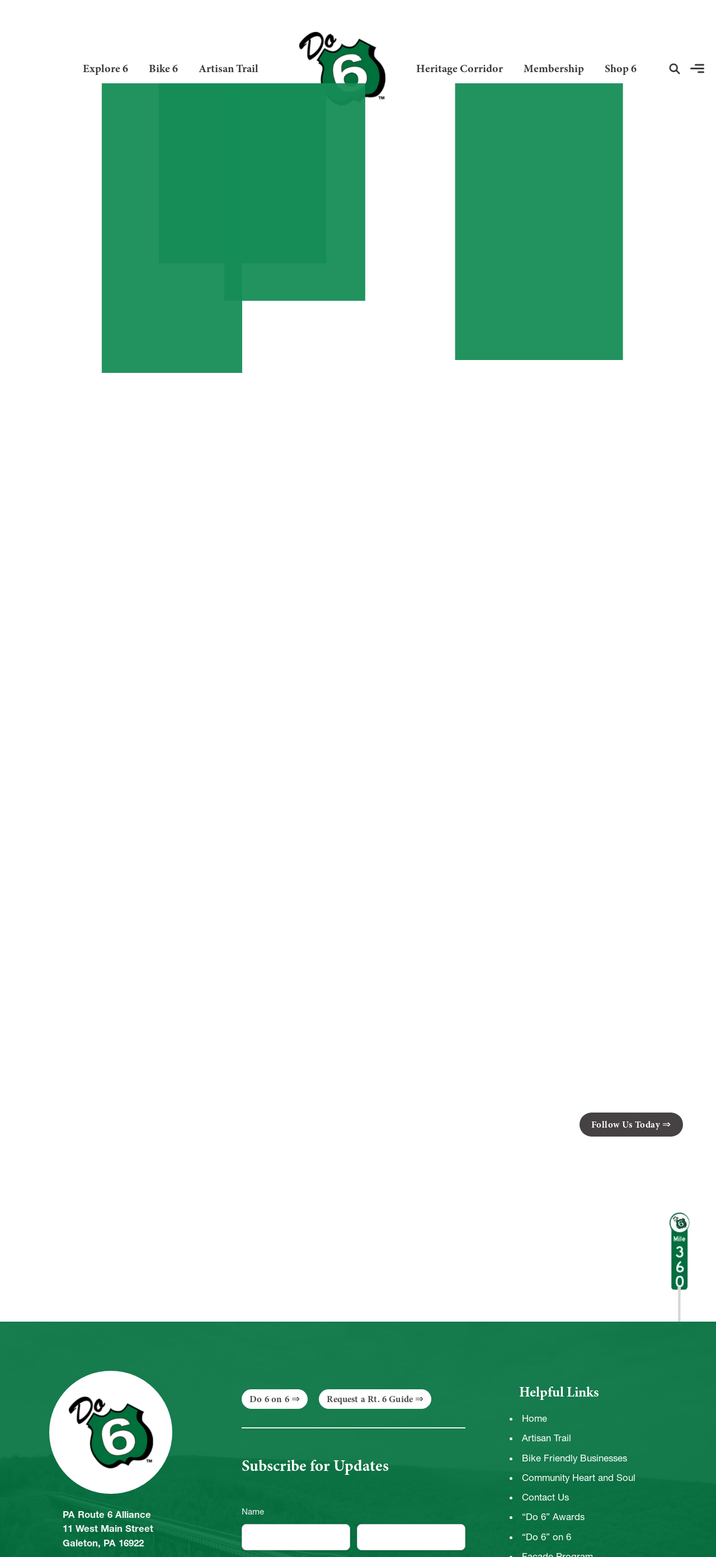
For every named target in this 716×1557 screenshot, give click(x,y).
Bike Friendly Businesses (574, 1458)
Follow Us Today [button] (626, 1124)
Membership (554, 68)
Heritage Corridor (459, 68)
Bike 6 (163, 68)
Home (534, 1418)
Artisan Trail (228, 68)
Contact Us (545, 1497)
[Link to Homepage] (338, 68)
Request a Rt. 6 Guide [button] (370, 1399)
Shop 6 (621, 68)
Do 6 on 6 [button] (269, 1399)
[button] (674, 69)
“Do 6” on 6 (546, 1536)
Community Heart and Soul (578, 1477)
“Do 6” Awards (553, 1516)
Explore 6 (105, 68)
